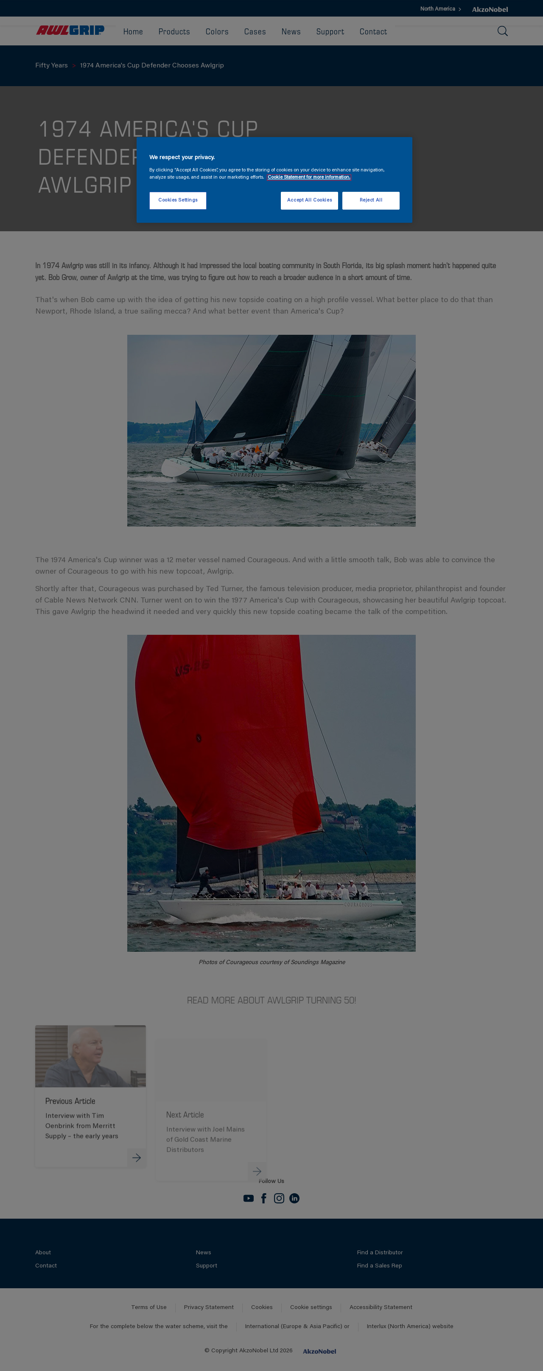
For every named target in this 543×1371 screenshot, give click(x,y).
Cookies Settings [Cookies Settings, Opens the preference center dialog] (178, 200)
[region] (274, 180)
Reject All (371, 200)
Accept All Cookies (309, 200)
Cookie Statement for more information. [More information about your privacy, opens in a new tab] (309, 177)
